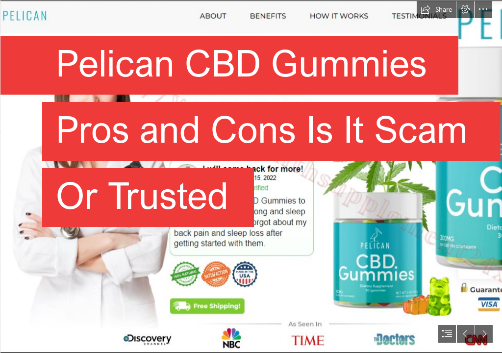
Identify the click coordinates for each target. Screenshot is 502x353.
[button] (436, 9)
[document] (251, 176)
